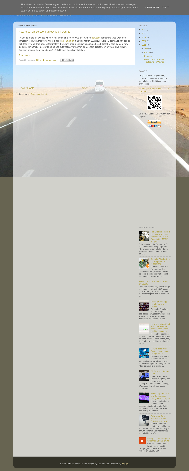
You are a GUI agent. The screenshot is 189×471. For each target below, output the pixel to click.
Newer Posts (26, 88)
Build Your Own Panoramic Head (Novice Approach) (159, 418)
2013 (144, 41)
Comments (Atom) (39, 94)
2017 (144, 29)
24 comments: (49, 60)
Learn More (152, 7)
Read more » (24, 55)
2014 (144, 37)
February (148, 56)
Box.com (95, 38)
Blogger (125, 464)
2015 (144, 33)
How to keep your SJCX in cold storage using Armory (160, 351)
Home (83, 88)
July (146, 48)
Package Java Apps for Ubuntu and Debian (159, 303)
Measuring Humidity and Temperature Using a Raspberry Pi (160, 396)
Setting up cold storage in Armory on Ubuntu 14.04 (158, 439)
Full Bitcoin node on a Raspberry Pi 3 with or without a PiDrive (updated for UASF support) (160, 237)
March (147, 52)
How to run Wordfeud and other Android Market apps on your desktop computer (160, 327)
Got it (165, 7)
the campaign (67, 41)
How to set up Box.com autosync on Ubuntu (44, 31)
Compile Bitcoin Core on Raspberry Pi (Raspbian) (160, 261)
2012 (144, 45)
